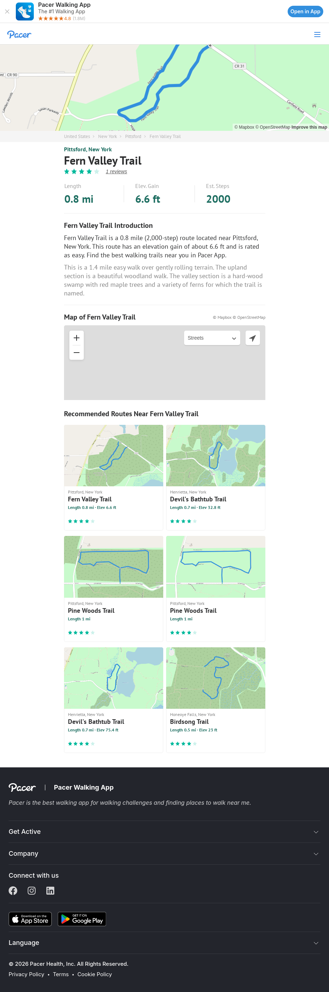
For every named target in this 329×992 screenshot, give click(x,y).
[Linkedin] (50, 891)
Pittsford (133, 136)
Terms (61, 974)
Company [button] (23, 853)
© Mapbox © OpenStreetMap (239, 317)
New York (107, 136)
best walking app (66, 802)
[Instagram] (31, 891)
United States (77, 136)
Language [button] (24, 942)
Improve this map (309, 127)
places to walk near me (218, 802)
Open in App (305, 11)
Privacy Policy (26, 974)
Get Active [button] (25, 831)
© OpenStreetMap (273, 127)
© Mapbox (244, 127)
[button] (7, 11)
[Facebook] (13, 891)
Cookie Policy (94, 974)
